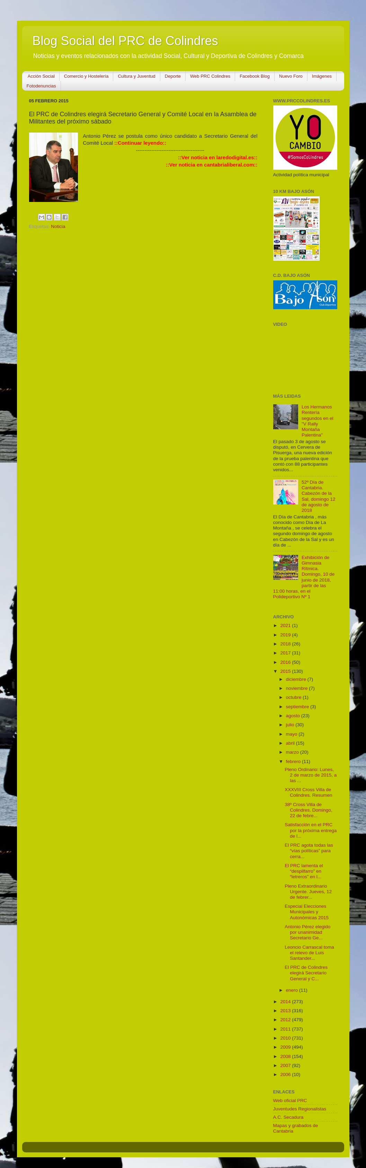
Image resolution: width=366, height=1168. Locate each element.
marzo (293, 752)
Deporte (173, 76)
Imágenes (322, 76)
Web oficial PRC (290, 1100)
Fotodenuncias (41, 85)
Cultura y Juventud (136, 76)
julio (291, 724)
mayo (292, 734)
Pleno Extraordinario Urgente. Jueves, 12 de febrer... (308, 891)
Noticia (58, 226)
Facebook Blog (255, 76)
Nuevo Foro (291, 76)
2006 (286, 1074)
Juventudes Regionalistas (300, 1108)
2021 (286, 625)
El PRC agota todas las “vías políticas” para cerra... (309, 851)
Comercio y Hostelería (86, 76)
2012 (286, 1019)
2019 (286, 634)
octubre (294, 697)
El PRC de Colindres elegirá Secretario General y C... (306, 973)
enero (292, 990)
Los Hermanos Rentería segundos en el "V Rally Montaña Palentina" (317, 421)
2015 (286, 671)
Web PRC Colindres (210, 76)
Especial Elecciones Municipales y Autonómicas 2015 (307, 912)
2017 (286, 652)
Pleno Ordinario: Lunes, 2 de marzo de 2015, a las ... (311, 775)
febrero (294, 761)
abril (291, 743)
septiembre (298, 706)
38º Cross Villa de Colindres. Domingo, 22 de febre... (308, 810)
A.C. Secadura (288, 1117)
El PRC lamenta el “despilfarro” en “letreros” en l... (304, 871)
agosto (293, 715)
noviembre (297, 688)
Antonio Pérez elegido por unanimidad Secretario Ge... (307, 932)
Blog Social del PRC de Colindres (125, 41)
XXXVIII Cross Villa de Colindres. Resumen (308, 792)
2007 (286, 1065)
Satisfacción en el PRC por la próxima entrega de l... (311, 830)
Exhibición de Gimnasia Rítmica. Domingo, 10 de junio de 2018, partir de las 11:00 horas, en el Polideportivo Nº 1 (304, 577)
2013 (286, 1010)
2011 (286, 1029)
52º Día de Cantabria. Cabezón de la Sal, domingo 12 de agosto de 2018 (319, 496)
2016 (286, 662)
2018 (286, 643)
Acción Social (41, 76)
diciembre (296, 679)
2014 (286, 1001)
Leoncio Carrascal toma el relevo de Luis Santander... (309, 953)
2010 (286, 1038)
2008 (286, 1056)
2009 (286, 1047)
